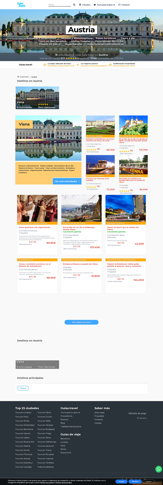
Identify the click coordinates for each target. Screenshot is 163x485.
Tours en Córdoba (45, 463)
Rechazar (134, 481)
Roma (63, 449)
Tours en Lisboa (22, 438)
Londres (64, 442)
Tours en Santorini (45, 446)
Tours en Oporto (22, 433)
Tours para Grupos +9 (104, 4)
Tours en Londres (23, 412)
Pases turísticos (106, 38)
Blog (63, 423)
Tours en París (21, 417)
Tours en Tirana (44, 450)
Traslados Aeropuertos (71, 427)
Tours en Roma (22, 421)
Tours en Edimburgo (46, 442)
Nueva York (66, 453)
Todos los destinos (45, 467)
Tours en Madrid (22, 446)
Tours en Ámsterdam (24, 425)
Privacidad (99, 416)
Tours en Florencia (23, 454)
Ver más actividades (67, 181)
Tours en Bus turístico (52, 41)
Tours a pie (128, 38)
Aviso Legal (99, 412)
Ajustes (148, 481)
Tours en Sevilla (22, 450)
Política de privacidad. (64, 482)
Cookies (98, 423)
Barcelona (65, 439)
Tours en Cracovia (45, 459)
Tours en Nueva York (24, 442)
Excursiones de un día (109, 41)
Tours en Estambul (24, 463)
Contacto (124, 4)
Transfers (84, 4)
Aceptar (121, 481)
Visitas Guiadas (80, 41)
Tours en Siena (44, 438)
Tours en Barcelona (24, 429)
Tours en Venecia (45, 425)
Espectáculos (73, 44)
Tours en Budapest (46, 429)
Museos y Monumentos (76, 38)
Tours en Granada (23, 467)
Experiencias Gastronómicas (105, 44)
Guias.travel (24, 77)
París (63, 446)
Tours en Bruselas (45, 454)
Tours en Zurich (44, 417)
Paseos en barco (49, 44)
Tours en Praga (44, 433)
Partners (64, 419)
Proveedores (66, 416)
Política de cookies (47, 482)
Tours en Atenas (22, 459)
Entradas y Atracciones (41, 38)
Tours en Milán (44, 421)
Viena (23, 388)
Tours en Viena (44, 412)
